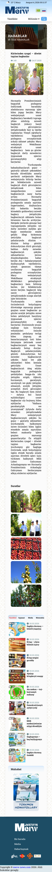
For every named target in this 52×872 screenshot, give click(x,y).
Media (30, 618)
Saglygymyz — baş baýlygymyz (34, 738)
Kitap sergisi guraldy (33, 659)
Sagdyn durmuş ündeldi (34, 753)
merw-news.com (22, 867)
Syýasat (21, 618)
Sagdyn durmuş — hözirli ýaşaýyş (35, 627)
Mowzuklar (40, 618)
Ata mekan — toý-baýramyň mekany (35, 692)
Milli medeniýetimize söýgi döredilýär (34, 723)
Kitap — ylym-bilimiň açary (33, 643)
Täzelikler (12, 18)
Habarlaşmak (21, 848)
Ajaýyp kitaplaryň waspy (35, 674)
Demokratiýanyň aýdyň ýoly (35, 706)
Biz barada (19, 838)
